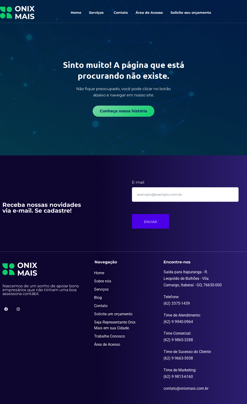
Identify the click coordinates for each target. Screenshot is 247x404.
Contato (121, 12)
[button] (97, 12)
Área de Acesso (149, 12)
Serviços (96, 12)
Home (76, 12)
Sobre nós (102, 281)
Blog (98, 297)
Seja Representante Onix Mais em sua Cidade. (115, 325)
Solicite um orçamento (113, 314)
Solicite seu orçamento (191, 12)
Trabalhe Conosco (109, 336)
